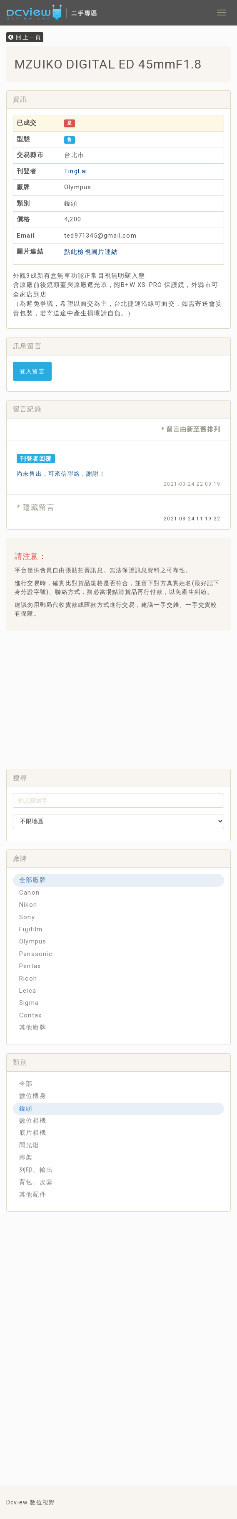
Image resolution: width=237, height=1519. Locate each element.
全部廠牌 (32, 880)
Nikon (28, 904)
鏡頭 (25, 1108)
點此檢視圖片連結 (91, 252)
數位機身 (32, 1096)
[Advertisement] (124, 697)
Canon (29, 892)
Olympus (32, 941)
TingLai (75, 171)
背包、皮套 (36, 1182)
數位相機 (32, 1120)
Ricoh (28, 978)
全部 (25, 1084)
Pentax (30, 966)
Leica (27, 990)
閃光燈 (29, 1145)
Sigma (29, 1003)
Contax (30, 1015)
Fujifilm (31, 929)
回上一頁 (24, 37)
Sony (27, 917)
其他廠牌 (32, 1027)
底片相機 (32, 1132)
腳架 (25, 1157)
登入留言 (32, 371)
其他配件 (32, 1194)
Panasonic (35, 954)
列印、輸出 (36, 1170)
